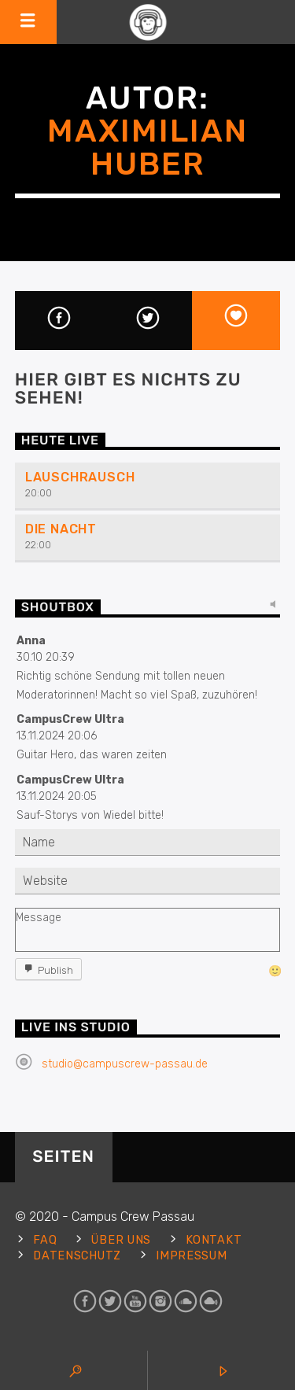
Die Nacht (61, 529)
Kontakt (214, 1240)
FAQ (45, 1240)
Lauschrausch (80, 477)
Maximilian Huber (147, 147)
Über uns (121, 1240)
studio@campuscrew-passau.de (125, 1064)
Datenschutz (77, 1256)
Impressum (191, 1256)
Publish (55, 970)
